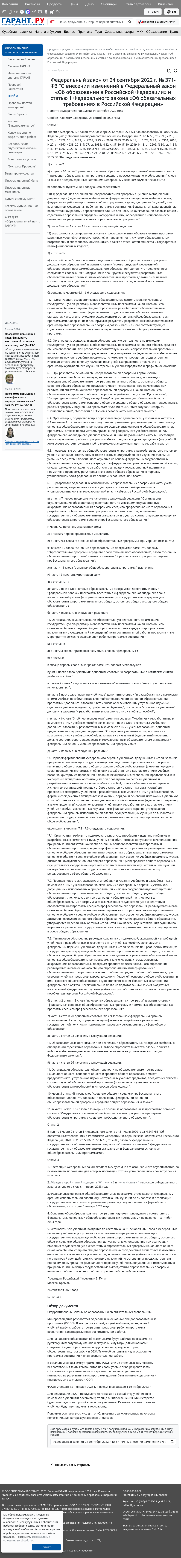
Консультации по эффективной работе (22, 135)
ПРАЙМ (13, 96)
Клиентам (165, 4)
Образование (156, 31)
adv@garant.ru (131, 1515)
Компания (10, 4)
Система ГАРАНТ (19, 66)
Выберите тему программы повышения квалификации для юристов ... (22, 442)
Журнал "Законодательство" (21, 123)
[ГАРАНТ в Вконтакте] (16, 12)
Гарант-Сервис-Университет (77, 1550)
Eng (172, 12)
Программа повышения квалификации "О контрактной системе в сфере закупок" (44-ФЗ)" (20, 339)
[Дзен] (22, 12)
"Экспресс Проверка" (22, 166)
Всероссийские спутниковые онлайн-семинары (22, 148)
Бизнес (69, 31)
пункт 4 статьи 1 (129, 1182)
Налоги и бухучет (48, 31)
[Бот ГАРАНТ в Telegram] (40, 12)
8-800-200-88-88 (132, 1491)
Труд (98, 31)
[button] (157, 22)
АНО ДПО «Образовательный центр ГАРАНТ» (22, 221)
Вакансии (32, 4)
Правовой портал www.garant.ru (20, 105)
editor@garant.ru (133, 1505)
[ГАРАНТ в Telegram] (34, 12)
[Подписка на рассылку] (4, 12)
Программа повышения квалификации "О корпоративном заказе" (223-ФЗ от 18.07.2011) (20, 399)
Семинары (109, 4)
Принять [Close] (46, 1547)
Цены (73, 4)
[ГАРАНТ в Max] (27, 12)
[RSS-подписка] (58, 12)
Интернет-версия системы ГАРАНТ (19, 75)
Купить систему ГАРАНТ (21, 199)
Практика (85, 31)
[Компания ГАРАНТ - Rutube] (52, 12)
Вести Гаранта (17, 114)
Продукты (54, 4)
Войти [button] (153, 12)
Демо (89, 4)
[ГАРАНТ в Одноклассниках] (46, 12)
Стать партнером (137, 4)
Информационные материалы (17, 190)
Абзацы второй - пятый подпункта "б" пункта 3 (82, 1182)
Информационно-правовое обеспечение (21, 50)
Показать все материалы (70, 1465)
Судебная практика (17, 31)
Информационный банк (21, 180)
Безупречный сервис (22, 59)
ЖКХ (140, 31)
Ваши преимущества (19, 173)
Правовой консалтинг (15, 87)
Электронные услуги (22, 159)
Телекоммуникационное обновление (22, 208)
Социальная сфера (119, 31)
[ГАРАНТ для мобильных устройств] (10, 12)
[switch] (52, 21)
